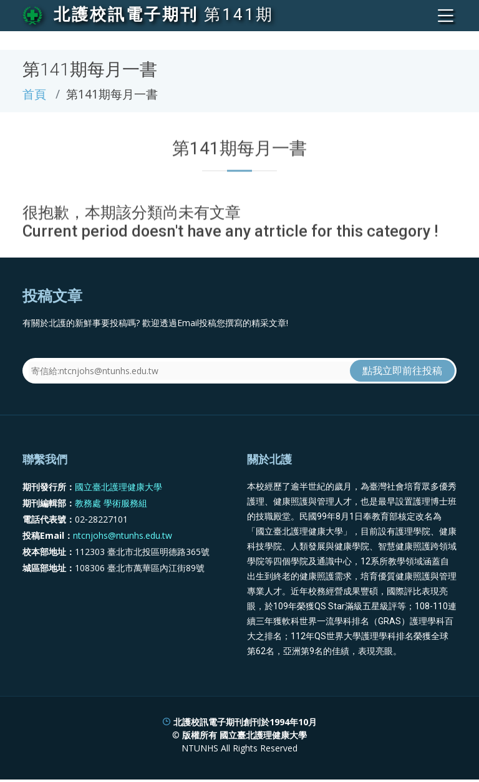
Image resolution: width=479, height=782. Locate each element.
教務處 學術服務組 (111, 503)
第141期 (239, 14)
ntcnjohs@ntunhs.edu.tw (122, 535)
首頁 (34, 93)
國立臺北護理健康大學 (118, 487)
